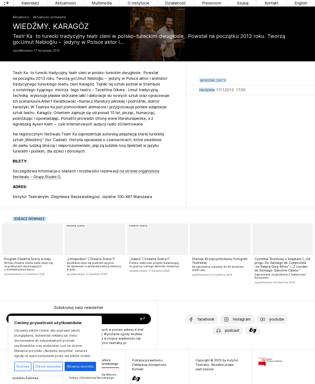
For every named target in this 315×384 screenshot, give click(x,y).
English (300, 3)
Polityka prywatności (147, 360)
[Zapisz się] (123, 319)
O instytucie (138, 3)
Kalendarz (30, 3)
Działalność (175, 3)
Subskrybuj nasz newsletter (78, 307)
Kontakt (272, 3)
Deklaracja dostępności (149, 364)
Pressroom (211, 3)
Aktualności (65, 3)
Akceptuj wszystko (80, 366)
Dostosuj (23, 366)
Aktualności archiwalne (49, 17)
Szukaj (243, 3)
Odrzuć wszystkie (48, 366)
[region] (55, 346)
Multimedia (102, 3)
